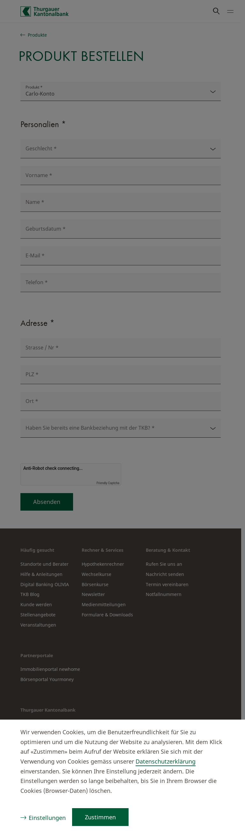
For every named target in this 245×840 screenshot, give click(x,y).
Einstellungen (47, 818)
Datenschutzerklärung (166, 761)
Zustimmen (100, 817)
